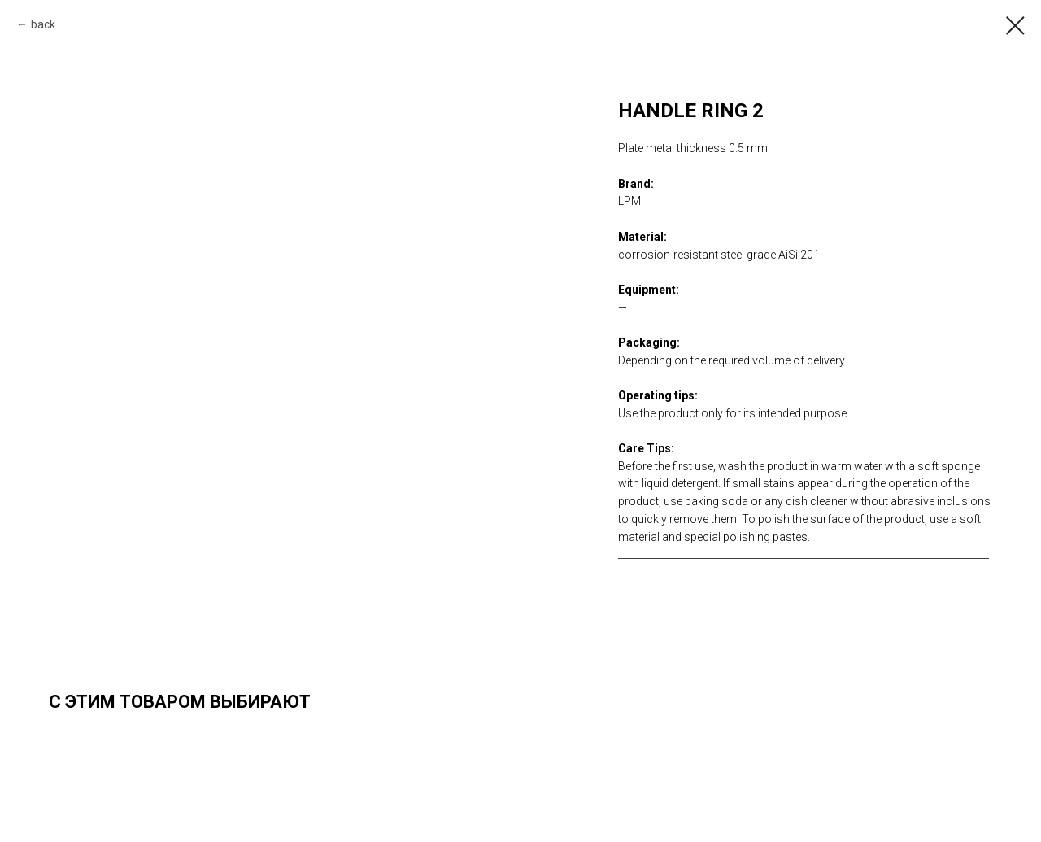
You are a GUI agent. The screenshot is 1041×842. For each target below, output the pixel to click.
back (43, 24)
